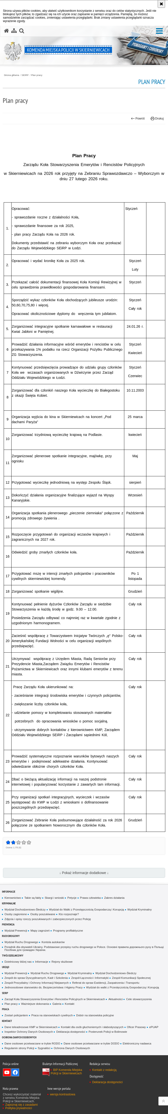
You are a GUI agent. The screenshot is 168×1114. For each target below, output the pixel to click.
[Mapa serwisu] (14, 31)
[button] (159, 31)
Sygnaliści (44, 1048)
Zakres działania (114, 897)
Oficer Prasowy (136, 1027)
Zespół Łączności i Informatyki (90, 977)
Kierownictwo (12, 897)
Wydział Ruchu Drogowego (21, 942)
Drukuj (157, 118)
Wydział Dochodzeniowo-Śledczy (24, 909)
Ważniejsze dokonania (35, 1003)
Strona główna (11, 75)
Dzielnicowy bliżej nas (17, 961)
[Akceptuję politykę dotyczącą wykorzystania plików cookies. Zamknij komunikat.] (161, 4)
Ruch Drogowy (11, 936)
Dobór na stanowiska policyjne (95, 1015)
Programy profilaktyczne (68, 930)
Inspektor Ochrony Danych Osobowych (28, 1031)
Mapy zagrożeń (40, 930)
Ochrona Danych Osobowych (19, 1037)
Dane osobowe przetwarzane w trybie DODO (91, 1043)
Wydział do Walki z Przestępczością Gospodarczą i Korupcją (86, 909)
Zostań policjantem (16, 1015)
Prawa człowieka (90, 897)
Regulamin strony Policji (19, 1048)
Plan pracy (36, 75)
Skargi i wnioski (54, 897)
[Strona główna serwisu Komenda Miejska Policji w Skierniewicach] (6, 31)
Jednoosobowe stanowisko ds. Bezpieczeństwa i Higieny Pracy (43, 987)
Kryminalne (9, 903)
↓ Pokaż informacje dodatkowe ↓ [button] (84, 873)
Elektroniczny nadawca (137, 1043)
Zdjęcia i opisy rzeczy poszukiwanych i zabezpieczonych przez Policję (47, 919)
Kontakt (69, 1003)
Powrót (138, 118)
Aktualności (115, 999)
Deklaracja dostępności (70, 1031)
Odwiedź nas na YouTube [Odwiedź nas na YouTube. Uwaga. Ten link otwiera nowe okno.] (7, 1072)
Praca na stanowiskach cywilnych (52, 1015)
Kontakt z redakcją (104, 1070)
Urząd (5, 967)
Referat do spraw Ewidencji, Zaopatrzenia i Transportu (105, 982)
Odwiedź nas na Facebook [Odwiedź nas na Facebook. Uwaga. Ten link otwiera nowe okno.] (15, 1072)
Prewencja (8, 924)
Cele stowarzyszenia (139, 999)
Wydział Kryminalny (139, 909)
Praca (5, 1009)
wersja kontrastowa (62, 1094)
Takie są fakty (32, 897)
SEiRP (25, 75)
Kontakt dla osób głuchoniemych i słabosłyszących (92, 1027)
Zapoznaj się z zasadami (21, 1104)
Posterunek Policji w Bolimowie (108, 1031)
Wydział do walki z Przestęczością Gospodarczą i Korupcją (122, 987)
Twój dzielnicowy (12, 955)
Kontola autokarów (53, 942)
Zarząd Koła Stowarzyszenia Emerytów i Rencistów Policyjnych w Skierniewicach (54, 999)
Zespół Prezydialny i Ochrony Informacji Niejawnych (36, 982)
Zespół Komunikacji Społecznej (131, 977)
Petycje (71, 897)
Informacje (8, 891)
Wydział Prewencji (15, 930)
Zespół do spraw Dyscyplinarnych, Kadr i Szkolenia (36, 977)
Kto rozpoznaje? (69, 914)
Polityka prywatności (18, 1108)
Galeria (56, 1003)
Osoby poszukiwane (42, 914)
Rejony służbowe (62, 961)
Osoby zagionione (15, 914)
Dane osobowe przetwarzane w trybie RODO (32, 1043)
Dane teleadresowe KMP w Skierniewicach (30, 1027)
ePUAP (153, 1027)
